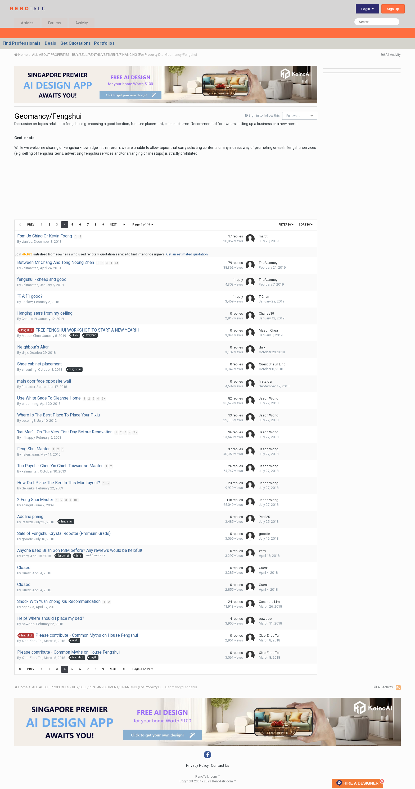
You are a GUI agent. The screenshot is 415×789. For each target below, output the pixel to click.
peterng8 (28, 421)
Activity (81, 23)
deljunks (28, 488)
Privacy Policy (197, 765)
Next (113, 224)
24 (312, 115)
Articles (27, 23)
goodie (27, 539)
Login (367, 9)
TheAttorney (268, 263)
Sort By (306, 224)
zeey (25, 556)
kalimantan (30, 268)
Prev (30, 224)
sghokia (28, 607)
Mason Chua (31, 336)
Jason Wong (268, 398)
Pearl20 (27, 522)
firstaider (28, 387)
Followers (293, 116)
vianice (27, 242)
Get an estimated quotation (187, 254)
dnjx (25, 353)
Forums (54, 23)
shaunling (29, 369)
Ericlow (27, 302)
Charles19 (29, 319)
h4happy (28, 437)
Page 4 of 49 (142, 224)
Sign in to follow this (264, 115)
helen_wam (30, 454)
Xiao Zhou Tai (32, 641)
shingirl (27, 505)
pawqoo (28, 624)
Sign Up (393, 9)
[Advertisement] (110, 197)
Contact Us (220, 765)
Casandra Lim (269, 602)
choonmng (30, 404)
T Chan (264, 297)
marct (263, 236)
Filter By (286, 224)
